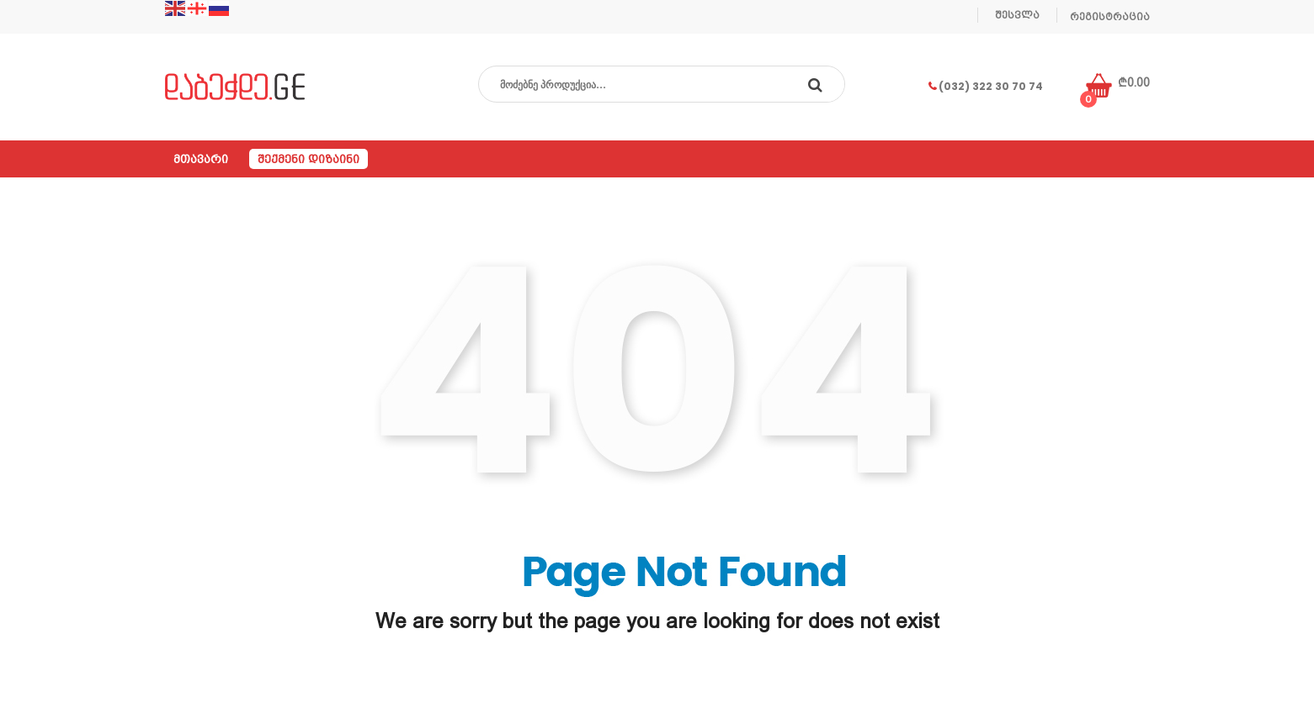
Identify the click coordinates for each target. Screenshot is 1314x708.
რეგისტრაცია (1110, 17)
